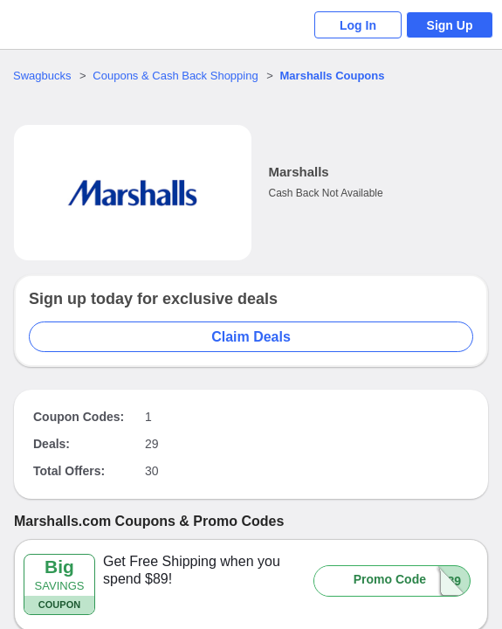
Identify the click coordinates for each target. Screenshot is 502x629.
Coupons (332, 75)
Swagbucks (42, 75)
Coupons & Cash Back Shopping (175, 75)
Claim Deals (251, 336)
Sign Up (450, 25)
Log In (358, 25)
